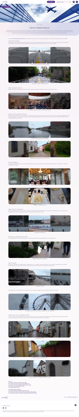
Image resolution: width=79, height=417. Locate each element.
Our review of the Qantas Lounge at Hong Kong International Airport (22, 393)
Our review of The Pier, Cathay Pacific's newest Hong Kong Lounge (22, 391)
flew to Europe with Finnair (19, 38)
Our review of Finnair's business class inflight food (18, 383)
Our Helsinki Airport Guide (13, 387)
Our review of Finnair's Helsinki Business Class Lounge (19, 385)
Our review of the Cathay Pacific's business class (18, 390)
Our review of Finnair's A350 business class (17, 382)
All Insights (6, 6)
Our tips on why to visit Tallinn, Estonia (16, 386)
